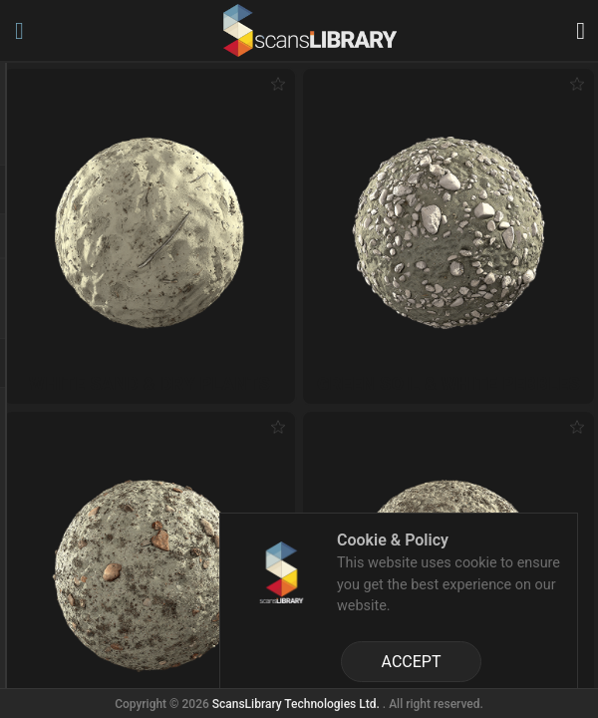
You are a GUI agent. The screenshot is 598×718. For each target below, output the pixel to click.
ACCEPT (412, 661)
